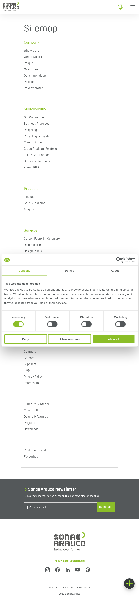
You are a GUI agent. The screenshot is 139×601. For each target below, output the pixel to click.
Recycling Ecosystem (38, 136)
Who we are (31, 51)
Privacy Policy (33, 377)
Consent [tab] (24, 270)
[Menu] (132, 6)
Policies (29, 82)
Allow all (113, 338)
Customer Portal (35, 450)
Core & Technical (35, 203)
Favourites (31, 457)
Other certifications (37, 161)
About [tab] (115, 270)
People (28, 63)
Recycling (30, 130)
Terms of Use (67, 587)
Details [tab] (69, 270)
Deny (25, 338)
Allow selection (69, 338)
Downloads (31, 429)
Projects (29, 423)
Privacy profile (33, 88)
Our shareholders (35, 76)
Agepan (29, 209)
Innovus (29, 197)
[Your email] (48, 507)
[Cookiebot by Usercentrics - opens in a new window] (119, 260)
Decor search (33, 245)
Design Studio (33, 251)
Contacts (30, 352)
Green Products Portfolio (41, 149)
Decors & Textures (36, 417)
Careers (29, 358)
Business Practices (36, 124)
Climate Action (34, 143)
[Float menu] (129, 583)
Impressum (31, 383)
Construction (32, 410)
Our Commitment (35, 118)
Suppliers (30, 364)
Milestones (31, 69)
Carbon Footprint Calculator (42, 239)
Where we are (33, 57)
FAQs (27, 370)
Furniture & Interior (36, 404)
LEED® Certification (37, 155)
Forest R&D (31, 168)
